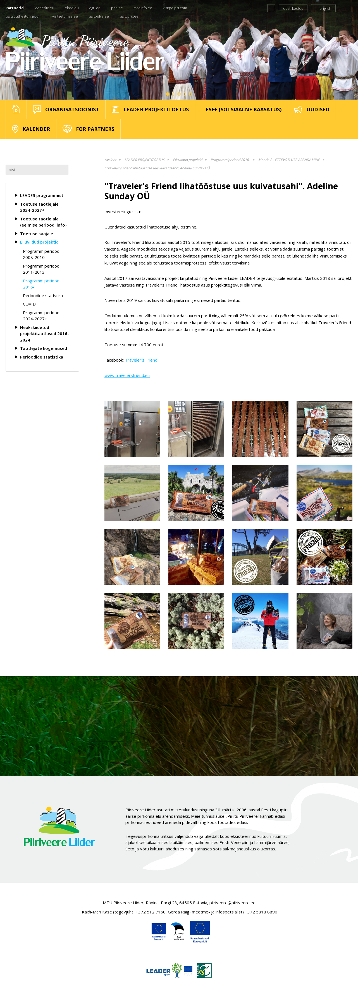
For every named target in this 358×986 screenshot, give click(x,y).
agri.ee (95, 7)
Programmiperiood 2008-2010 (41, 254)
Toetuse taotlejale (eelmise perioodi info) (43, 222)
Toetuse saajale (36, 233)
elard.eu (72, 7)
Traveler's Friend (141, 360)
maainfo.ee (142, 7)
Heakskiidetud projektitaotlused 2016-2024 (44, 333)
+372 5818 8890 (261, 912)
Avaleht (110, 159)
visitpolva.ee (99, 16)
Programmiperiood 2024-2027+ (41, 316)
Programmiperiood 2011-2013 (41, 269)
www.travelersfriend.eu (127, 375)
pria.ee (117, 7)
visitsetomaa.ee (65, 16)
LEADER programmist (41, 195)
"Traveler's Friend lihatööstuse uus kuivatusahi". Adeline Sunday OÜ (157, 168)
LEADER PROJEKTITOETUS (144, 159)
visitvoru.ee (129, 16)
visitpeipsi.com (175, 7)
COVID (29, 304)
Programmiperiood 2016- (41, 284)
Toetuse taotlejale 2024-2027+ (39, 207)
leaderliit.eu (44, 7)
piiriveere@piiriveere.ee (232, 902)
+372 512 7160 (151, 912)
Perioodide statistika (43, 295)
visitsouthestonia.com (24, 16)
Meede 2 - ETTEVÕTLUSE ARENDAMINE (289, 159)
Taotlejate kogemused (43, 348)
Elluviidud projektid (39, 242)
